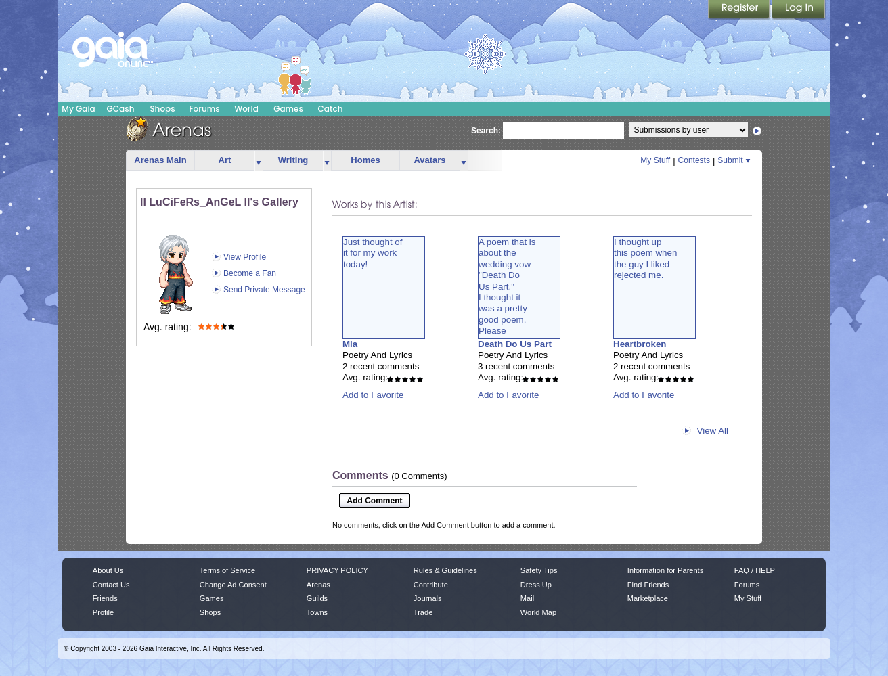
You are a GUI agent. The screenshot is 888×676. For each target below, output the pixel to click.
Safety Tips (539, 570)
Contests (694, 160)
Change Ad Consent (233, 585)
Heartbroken (640, 344)
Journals (428, 598)
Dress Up (536, 585)
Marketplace (647, 598)
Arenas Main (160, 160)
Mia (349, 344)
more (258, 161)
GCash (121, 108)
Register (740, 10)
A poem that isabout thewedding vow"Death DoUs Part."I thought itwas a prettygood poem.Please (507, 286)
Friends (105, 598)
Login (799, 10)
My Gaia (78, 108)
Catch (330, 108)
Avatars (429, 160)
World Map (538, 612)
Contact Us (111, 585)
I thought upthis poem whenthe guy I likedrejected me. (645, 258)
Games (288, 108)
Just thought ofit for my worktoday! (372, 253)
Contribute (431, 585)
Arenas (318, 585)
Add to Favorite (372, 395)
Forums (204, 108)
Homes (365, 160)
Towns (317, 612)
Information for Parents (665, 570)
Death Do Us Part (515, 344)
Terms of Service (227, 570)
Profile (103, 612)
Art (225, 160)
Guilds (317, 598)
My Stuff (655, 160)
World (246, 108)
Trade (423, 612)
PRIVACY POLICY (337, 570)
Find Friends (648, 585)
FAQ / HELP (754, 570)
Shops (162, 108)
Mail (527, 598)
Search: (486, 130)
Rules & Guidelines (445, 570)
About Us (108, 570)
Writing (293, 160)
